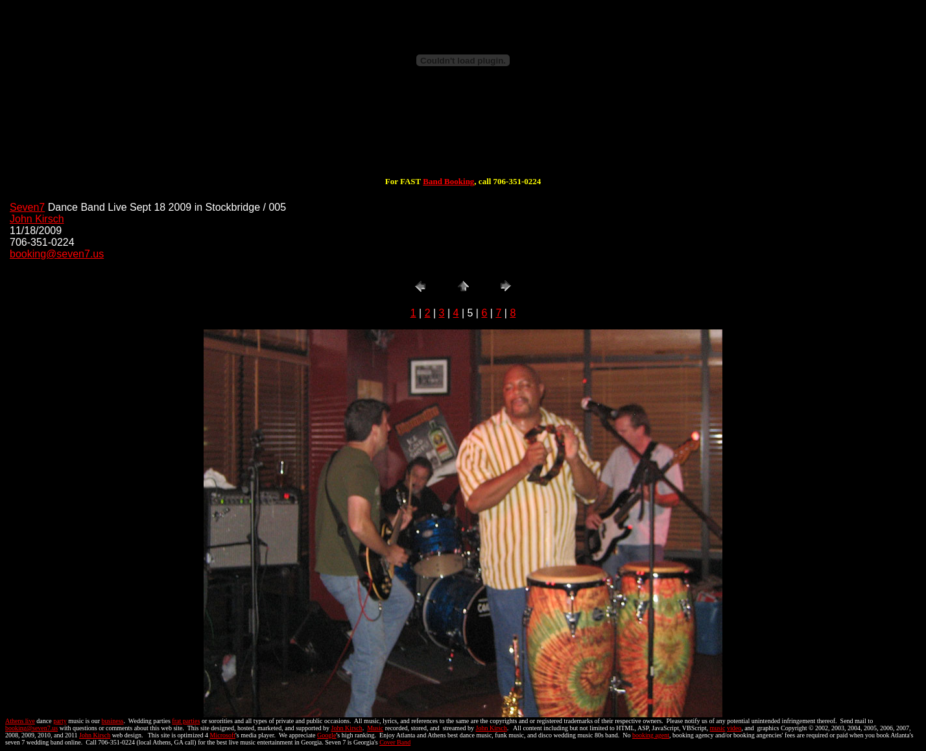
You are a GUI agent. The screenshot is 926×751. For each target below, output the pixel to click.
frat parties (186, 720)
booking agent (650, 735)
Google (326, 735)
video (734, 728)
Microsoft (222, 735)
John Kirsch (37, 218)
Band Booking (448, 181)
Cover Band (394, 742)
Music (375, 728)
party (60, 720)
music (718, 728)
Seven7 (27, 207)
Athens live (20, 720)
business (113, 720)
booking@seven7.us (57, 253)
